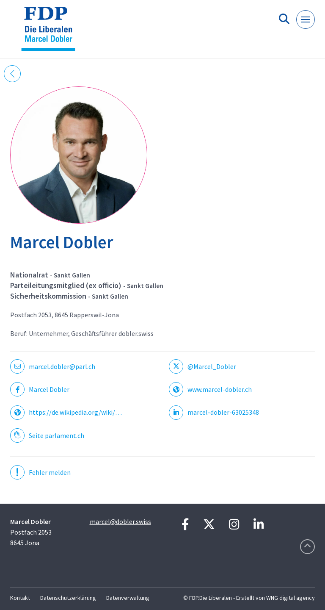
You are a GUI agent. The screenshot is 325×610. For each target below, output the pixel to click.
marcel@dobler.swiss (120, 521)
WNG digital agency (290, 598)
